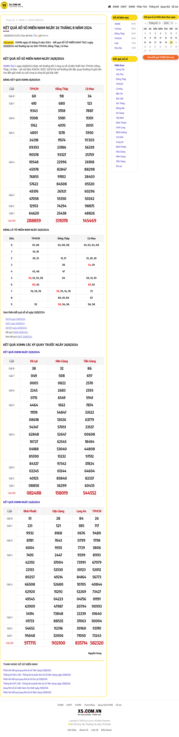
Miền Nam (119, 65)
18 (160, 42)
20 (171, 42)
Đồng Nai (120, 108)
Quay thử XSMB (105, 704)
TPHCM (33, 89)
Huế (116, 43)
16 (150, 42)
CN (176, 29)
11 (160, 38)
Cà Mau (89, 89)
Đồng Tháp (61, 89)
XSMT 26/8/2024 (24, 336)
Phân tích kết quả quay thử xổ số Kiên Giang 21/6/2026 (27, 692)
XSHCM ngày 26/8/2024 (16, 327)
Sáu (166, 29)
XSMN (132, 6)
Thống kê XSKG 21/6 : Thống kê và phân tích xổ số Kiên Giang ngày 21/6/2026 (37, 674)
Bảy (171, 29)
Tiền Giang (89, 361)
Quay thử (165, 6)
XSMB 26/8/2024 (20, 332)
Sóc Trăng (120, 103)
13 (171, 38)
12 (166, 38)
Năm (160, 29)
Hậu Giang (58, 511)
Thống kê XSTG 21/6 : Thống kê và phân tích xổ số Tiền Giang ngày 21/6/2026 (36, 683)
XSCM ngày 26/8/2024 (15, 319)
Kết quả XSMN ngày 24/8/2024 (21, 502)
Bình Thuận (121, 122)
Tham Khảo (89, 704)
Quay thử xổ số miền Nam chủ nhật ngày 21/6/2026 (25, 687)
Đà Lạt (34, 361)
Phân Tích (142, 6)
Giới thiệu (71, 730)
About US (83, 730)
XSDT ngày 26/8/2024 (15, 323)
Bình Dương (121, 132)
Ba (150, 29)
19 (166, 42)
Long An (81, 511)
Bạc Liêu (119, 98)
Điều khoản (106, 730)
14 (176, 38)
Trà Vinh (119, 137)
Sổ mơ (175, 6)
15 (145, 42)
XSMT (124, 6)
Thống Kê (154, 6)
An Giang (120, 112)
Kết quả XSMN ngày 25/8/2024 (21, 352)
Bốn (155, 29)
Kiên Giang (62, 361)
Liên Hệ (94, 730)
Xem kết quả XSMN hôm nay (160, 57)
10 (155, 38)
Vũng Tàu (120, 69)
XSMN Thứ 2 (9, 66)
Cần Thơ (119, 74)
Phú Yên (118, 48)
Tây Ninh (120, 117)
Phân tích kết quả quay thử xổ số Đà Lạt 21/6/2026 (25, 679)
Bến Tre (119, 93)
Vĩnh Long (120, 127)
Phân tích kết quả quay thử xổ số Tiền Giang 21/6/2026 (27, 670)
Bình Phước (30, 511)
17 (155, 42)
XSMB (116, 6)
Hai (145, 29)
